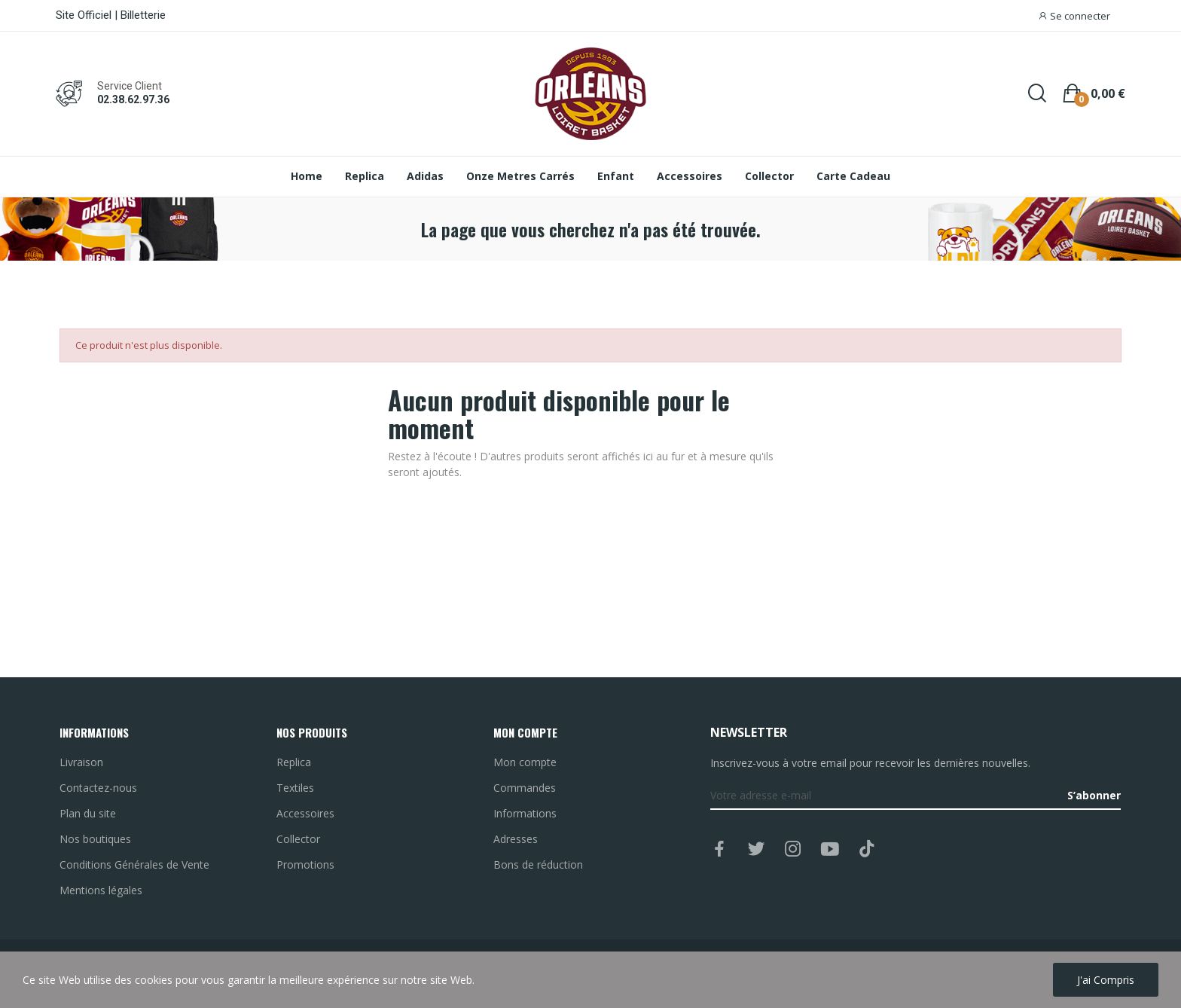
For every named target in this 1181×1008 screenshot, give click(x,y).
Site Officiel (83, 15)
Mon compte (525, 762)
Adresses (515, 839)
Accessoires (305, 813)
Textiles (295, 787)
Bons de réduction (538, 864)
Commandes (524, 787)
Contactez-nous (98, 787)
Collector (298, 839)
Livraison (81, 762)
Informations (525, 813)
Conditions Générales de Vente (134, 864)
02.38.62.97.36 (133, 99)
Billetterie (143, 15)
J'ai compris (1105, 980)
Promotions (305, 864)
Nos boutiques (95, 839)
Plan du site (88, 813)
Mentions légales (101, 890)
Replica (293, 762)
